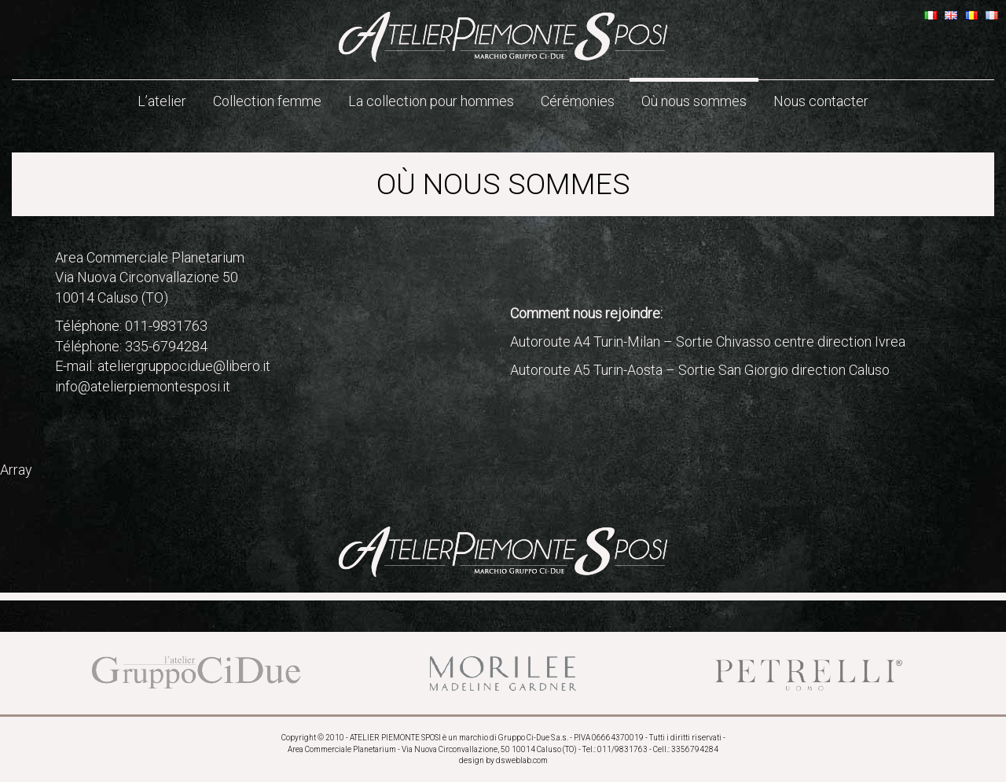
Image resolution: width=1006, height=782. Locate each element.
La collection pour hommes (431, 101)
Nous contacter (820, 101)
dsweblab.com (522, 760)
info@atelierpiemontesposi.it (142, 386)
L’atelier (162, 101)
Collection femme (267, 101)
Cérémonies (578, 101)
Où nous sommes (694, 101)
